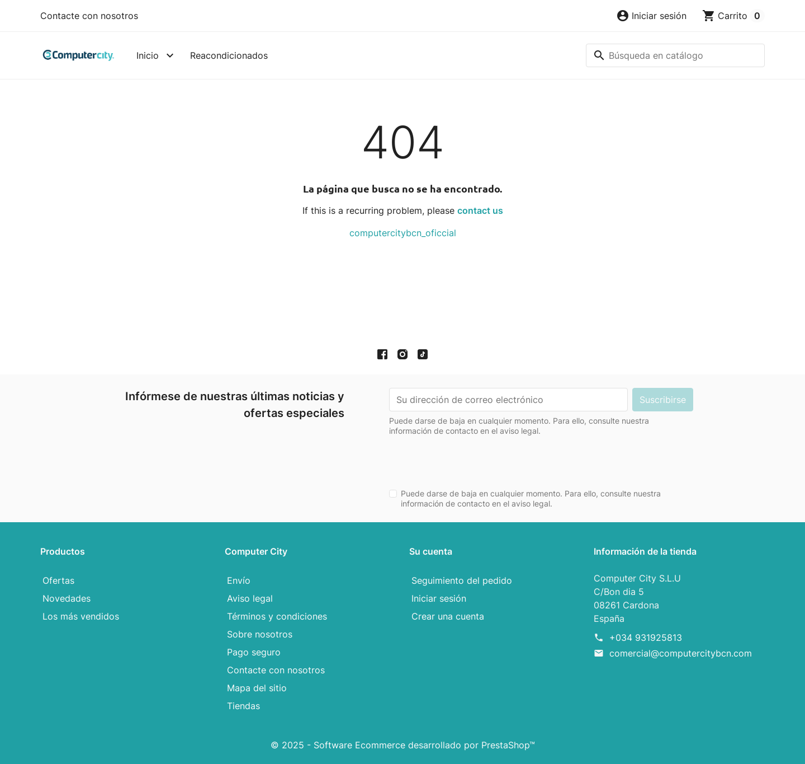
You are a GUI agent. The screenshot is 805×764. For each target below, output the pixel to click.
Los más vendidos (80, 616)
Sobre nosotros (259, 634)
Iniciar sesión (438, 598)
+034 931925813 (645, 637)
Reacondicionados (229, 55)
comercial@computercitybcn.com (680, 653)
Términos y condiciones (277, 616)
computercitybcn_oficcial (402, 232)
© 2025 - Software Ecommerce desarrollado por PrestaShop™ (403, 745)
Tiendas (243, 705)
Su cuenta (430, 551)
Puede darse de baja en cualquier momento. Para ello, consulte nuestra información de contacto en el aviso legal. (531, 498)
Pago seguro (254, 652)
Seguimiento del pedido (461, 580)
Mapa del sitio (257, 687)
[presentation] (474, 458)
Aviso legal (250, 598)
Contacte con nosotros (89, 15)
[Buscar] (675, 55)
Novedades (66, 598)
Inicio (147, 55)
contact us (480, 210)
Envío (238, 580)
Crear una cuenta (447, 616)
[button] (651, 15)
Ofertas (58, 580)
